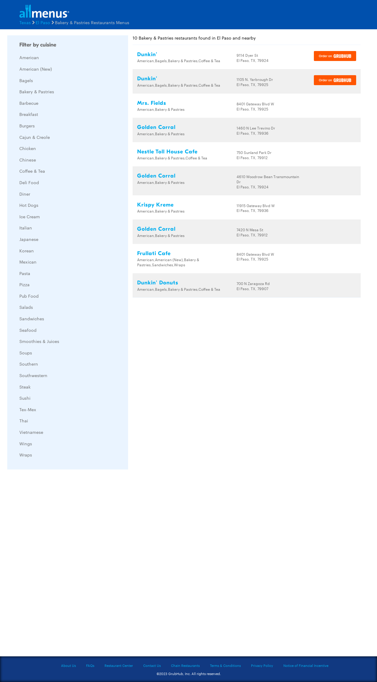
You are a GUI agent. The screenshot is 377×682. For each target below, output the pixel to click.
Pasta (24, 273)
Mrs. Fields (151, 103)
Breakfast (28, 114)
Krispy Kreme (155, 205)
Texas (25, 22)
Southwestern (33, 375)
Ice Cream (29, 216)
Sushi (25, 398)
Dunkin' (147, 54)
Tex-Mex (27, 409)
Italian (25, 228)
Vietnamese (31, 432)
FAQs (90, 665)
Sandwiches (31, 318)
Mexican (28, 262)
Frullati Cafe (154, 253)
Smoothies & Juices (39, 341)
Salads (26, 307)
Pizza (24, 284)
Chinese (27, 160)
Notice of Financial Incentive (305, 665)
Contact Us (152, 665)
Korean (26, 251)
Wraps (25, 455)
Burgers (27, 126)
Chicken (27, 148)
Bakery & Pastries (36, 91)
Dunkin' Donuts (157, 283)
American (29, 57)
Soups (25, 353)
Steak (25, 387)
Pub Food (29, 296)
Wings (25, 443)
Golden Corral (156, 127)
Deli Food (29, 182)
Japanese (28, 239)
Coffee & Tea (32, 171)
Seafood (28, 330)
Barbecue (28, 103)
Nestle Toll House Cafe (167, 152)
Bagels (26, 80)
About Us (68, 665)
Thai (23, 421)
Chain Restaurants (185, 665)
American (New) (35, 69)
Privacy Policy (262, 665)
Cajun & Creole (34, 137)
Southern (28, 364)
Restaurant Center (119, 665)
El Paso (43, 22)
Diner (24, 194)
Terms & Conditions (225, 665)
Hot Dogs (28, 205)
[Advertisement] (52, 564)
